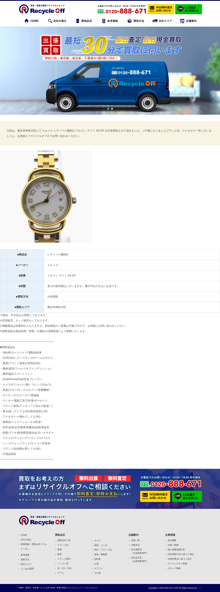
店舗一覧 (135, 540)
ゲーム (60, 572)
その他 (97, 573)
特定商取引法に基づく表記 (181, 554)
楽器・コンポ (100, 545)
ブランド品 (62, 545)
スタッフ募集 (174, 568)
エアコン (98, 568)
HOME (24, 535)
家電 (59, 549)
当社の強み (26, 539)
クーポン (25, 549)
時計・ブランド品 (103, 549)
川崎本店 (135, 545)
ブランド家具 (63, 559)
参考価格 (25, 555)
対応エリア (26, 564)
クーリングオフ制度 (177, 563)
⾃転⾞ (97, 559)
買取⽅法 (25, 559)
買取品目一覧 (63, 540)
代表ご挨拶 (173, 545)
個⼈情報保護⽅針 (176, 549)
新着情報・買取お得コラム (34, 544)
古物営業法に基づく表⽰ (180, 559)
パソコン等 (62, 563)
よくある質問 (27, 568)
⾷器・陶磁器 (100, 554)
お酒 (96, 563)
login (199, 588)
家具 (59, 554)
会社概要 (172, 540)
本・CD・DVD (64, 568)
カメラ (97, 540)
